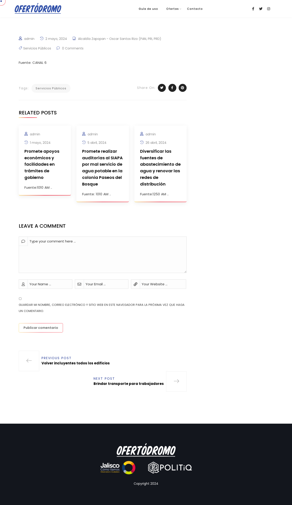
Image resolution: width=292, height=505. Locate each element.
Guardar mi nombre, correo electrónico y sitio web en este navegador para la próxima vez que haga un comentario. (102, 308)
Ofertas (172, 9)
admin (29, 38)
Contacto (195, 9)
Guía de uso (148, 9)
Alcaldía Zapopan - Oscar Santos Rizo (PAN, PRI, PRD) (119, 38)
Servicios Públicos (37, 48)
